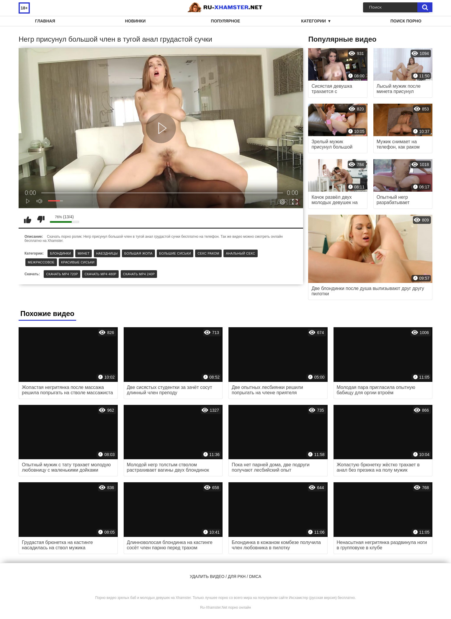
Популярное (225, 21)
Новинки (135, 21)
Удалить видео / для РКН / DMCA (225, 576)
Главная (45, 21)
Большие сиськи (175, 253)
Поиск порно (405, 21)
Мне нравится (27, 219)
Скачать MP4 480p (100, 274)
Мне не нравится (41, 219)
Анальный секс (240, 253)
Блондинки (60, 253)
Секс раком (208, 253)
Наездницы (107, 253)
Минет (84, 253)
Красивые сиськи (77, 262)
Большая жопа (138, 253)
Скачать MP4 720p (62, 274)
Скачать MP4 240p (139, 274)
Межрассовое (41, 262)
